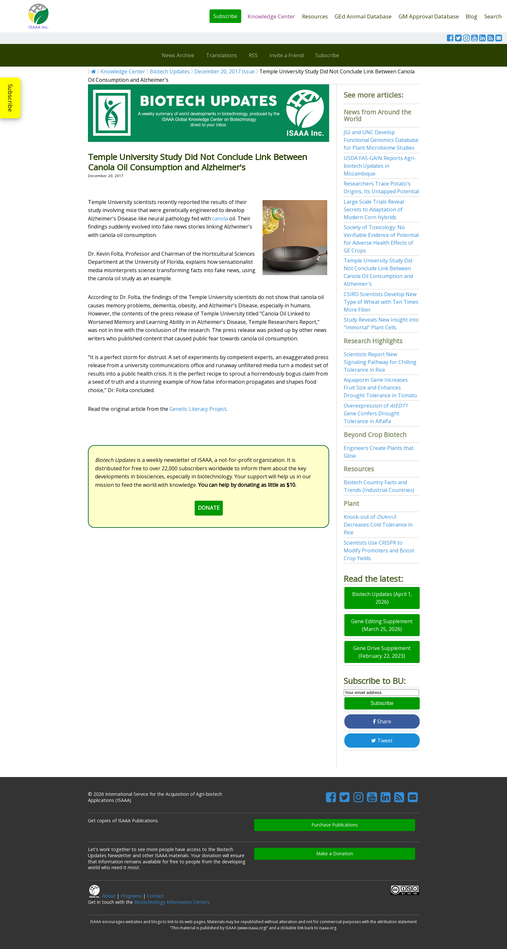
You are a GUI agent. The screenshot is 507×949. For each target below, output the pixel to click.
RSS (253, 55)
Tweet (382, 740)
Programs (131, 896)
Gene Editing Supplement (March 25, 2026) (382, 625)
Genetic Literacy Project (197, 408)
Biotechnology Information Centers (172, 902)
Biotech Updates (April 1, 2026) (382, 598)
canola (220, 218)
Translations (221, 55)
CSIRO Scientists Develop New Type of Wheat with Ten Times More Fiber (381, 302)
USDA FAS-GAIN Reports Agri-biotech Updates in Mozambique (380, 166)
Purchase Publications (334, 825)
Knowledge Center (271, 16)
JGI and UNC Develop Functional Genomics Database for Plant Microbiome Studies (381, 140)
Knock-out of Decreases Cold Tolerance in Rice (378, 524)
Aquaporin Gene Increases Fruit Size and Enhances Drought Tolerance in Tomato (380, 387)
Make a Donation (334, 853)
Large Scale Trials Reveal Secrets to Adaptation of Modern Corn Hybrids (374, 209)
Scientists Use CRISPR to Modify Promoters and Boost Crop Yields (379, 550)
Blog (471, 16)
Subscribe (225, 16)
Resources (315, 16)
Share (382, 721)
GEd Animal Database (363, 16)
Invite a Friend (286, 55)
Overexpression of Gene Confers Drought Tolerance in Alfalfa (376, 413)
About (108, 896)
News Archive (178, 55)
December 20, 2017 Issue (224, 71)
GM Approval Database (429, 16)
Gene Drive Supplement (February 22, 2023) (382, 652)
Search (493, 16)
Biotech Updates (170, 71)
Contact (155, 896)
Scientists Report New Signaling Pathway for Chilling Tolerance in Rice (380, 362)
